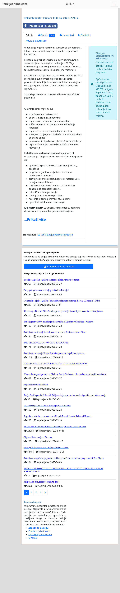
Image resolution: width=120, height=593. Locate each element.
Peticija (29, 74)
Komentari (67, 74)
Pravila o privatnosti (35, 79)
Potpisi (46, 74)
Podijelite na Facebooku (39, 64)
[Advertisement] (70, 31)
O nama (32, 576)
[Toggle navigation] (114, 4)
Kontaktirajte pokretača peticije (55, 273)
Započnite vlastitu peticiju (58, 305)
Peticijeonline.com (14, 4)
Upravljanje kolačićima (40, 573)
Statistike (84, 74)
